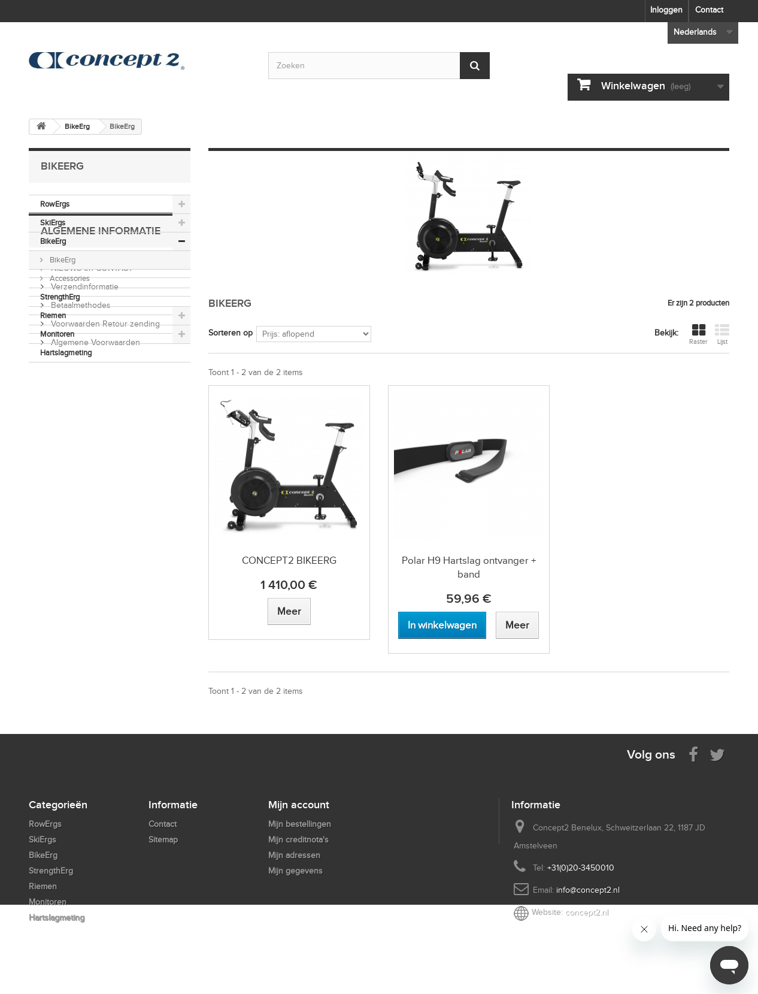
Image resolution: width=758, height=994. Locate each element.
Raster (698, 334)
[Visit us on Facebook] (693, 754)
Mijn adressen (294, 855)
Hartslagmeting (66, 352)
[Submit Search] (475, 65)
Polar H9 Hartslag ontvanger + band (469, 567)
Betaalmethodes (79, 468)
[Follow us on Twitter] (717, 754)
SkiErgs (52, 222)
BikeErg (53, 241)
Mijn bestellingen (299, 824)
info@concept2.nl (588, 890)
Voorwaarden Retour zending (104, 486)
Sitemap (163, 839)
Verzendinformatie (83, 449)
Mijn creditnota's (298, 839)
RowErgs (54, 204)
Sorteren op (230, 332)
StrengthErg (60, 296)
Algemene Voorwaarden (94, 505)
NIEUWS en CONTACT (90, 431)
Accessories (69, 278)
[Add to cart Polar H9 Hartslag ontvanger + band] (442, 625)
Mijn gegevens (295, 870)
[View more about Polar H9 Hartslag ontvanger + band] (517, 625)
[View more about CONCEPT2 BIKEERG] (289, 611)
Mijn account (298, 805)
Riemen (53, 315)
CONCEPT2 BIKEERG (289, 560)
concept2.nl (586, 912)
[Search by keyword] (379, 65)
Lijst (722, 334)
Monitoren (57, 334)
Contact (709, 9)
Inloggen (666, 9)
